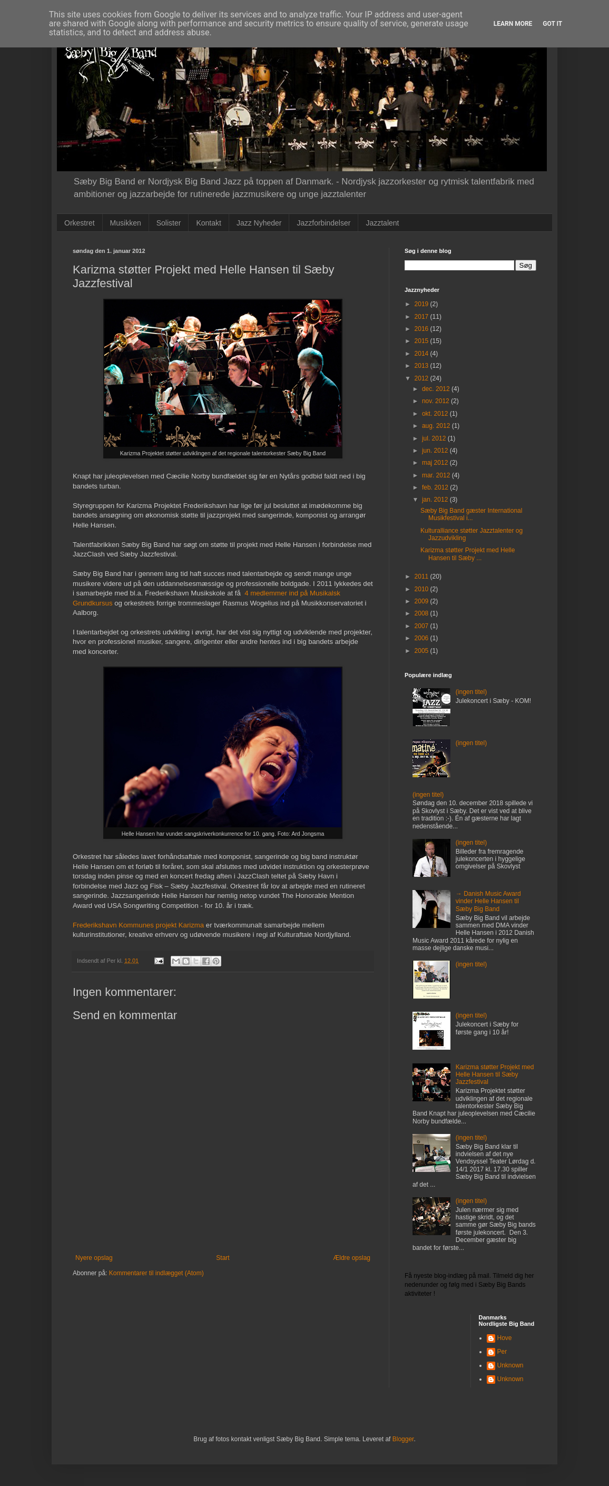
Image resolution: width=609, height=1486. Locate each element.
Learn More (513, 23)
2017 (422, 316)
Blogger (403, 1439)
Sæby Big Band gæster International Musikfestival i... (471, 514)
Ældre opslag (351, 1258)
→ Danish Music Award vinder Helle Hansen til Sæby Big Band (488, 901)
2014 (422, 353)
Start (222, 1258)
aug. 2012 (437, 425)
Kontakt (208, 223)
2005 (422, 650)
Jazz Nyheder (259, 223)
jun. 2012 (436, 450)
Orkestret (79, 223)
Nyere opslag (94, 1258)
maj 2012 (436, 462)
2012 (422, 378)
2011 (422, 576)
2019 (422, 304)
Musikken (125, 223)
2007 (422, 626)
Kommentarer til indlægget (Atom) (156, 1273)
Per (502, 1351)
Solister (168, 223)
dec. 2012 (436, 389)
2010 (422, 589)
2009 (422, 601)
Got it (552, 23)
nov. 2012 (436, 401)
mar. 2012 (437, 475)
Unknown (510, 1365)
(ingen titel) (471, 692)
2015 (422, 341)
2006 (422, 638)
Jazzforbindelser (323, 223)
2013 (422, 365)
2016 (422, 329)
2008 (422, 613)
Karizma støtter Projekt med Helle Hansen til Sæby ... (467, 553)
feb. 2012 (436, 487)
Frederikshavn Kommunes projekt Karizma (138, 925)
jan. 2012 (436, 499)
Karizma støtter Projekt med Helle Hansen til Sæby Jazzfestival (495, 1074)
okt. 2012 (436, 413)
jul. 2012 (435, 438)
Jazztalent (382, 223)
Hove (504, 1338)
